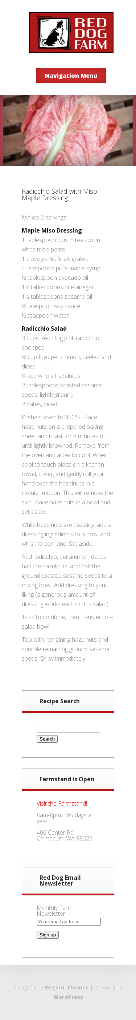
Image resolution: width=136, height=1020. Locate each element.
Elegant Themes (66, 987)
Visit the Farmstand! (62, 803)
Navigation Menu (71, 76)
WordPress (68, 996)
